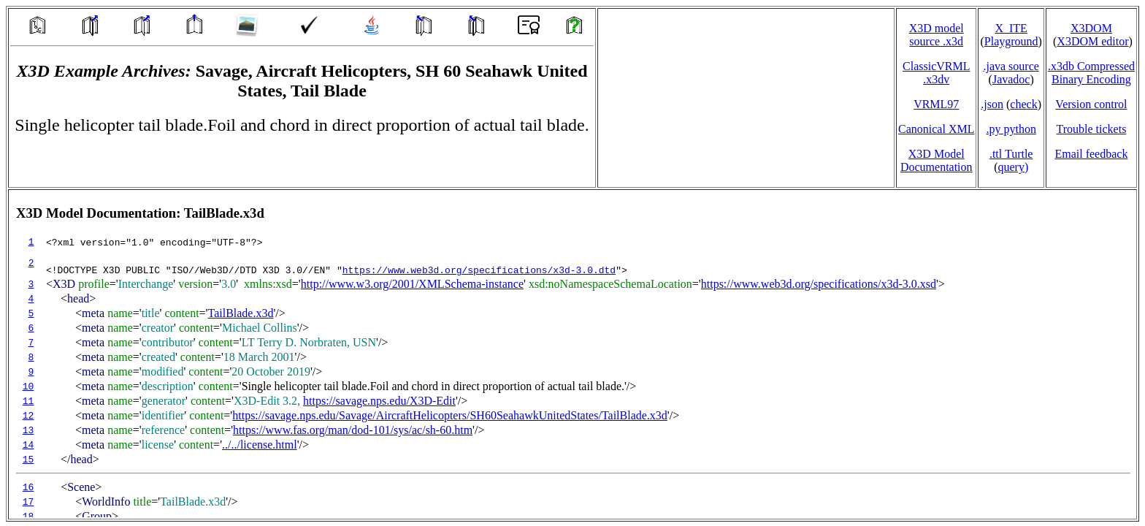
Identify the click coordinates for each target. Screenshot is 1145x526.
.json (992, 104)
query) (1012, 167)
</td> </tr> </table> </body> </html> (572, 354)
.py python (1010, 129)
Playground (1011, 41)
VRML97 (936, 104)
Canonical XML (936, 129)
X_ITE (1011, 28)
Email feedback (1090, 154)
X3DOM (1091, 28)
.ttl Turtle (1011, 154)
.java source (1010, 66)
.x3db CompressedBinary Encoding (1091, 72)
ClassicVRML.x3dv (936, 72)
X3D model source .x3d (936, 34)
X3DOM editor (1092, 41)
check (1023, 104)
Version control (1091, 104)
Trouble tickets (1092, 129)
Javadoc (1011, 79)
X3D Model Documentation (936, 160)
